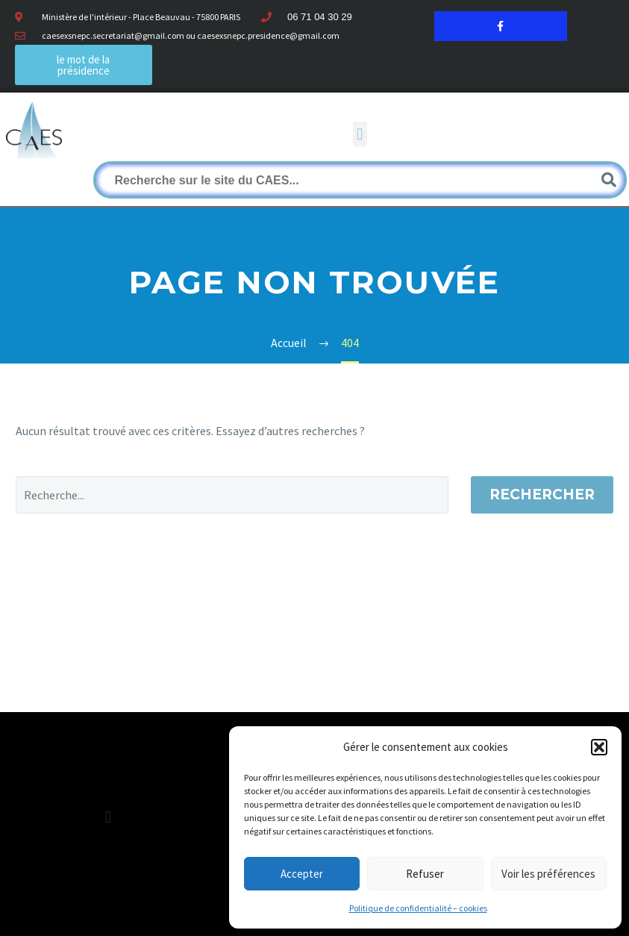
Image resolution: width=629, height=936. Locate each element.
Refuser (425, 874)
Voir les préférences (548, 874)
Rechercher (542, 494)
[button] (599, 747)
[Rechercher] (360, 180)
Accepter (302, 874)
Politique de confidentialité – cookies (418, 908)
